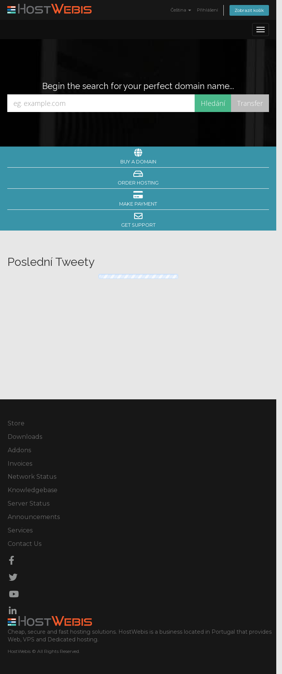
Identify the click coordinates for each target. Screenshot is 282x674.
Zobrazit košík (249, 10)
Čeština (181, 10)
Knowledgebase (32, 490)
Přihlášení (207, 10)
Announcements (34, 517)
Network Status (32, 476)
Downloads (25, 436)
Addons (19, 450)
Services (20, 530)
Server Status (28, 503)
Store (16, 423)
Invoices (20, 463)
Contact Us (24, 543)
